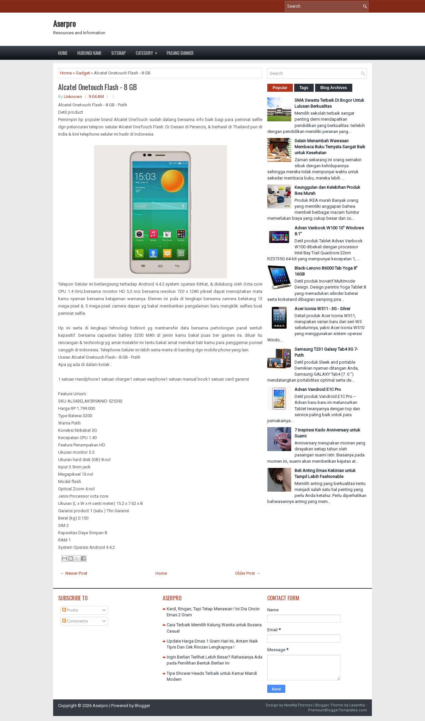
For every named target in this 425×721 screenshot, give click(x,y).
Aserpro (64, 23)
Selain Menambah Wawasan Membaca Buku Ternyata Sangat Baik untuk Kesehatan (330, 146)
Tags (303, 87)
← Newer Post (73, 573)
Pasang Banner (180, 53)
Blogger (142, 705)
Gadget (83, 72)
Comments (75, 621)
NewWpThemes (298, 705)
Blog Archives (333, 87)
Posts (70, 610)
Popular (280, 87)
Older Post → (247, 573)
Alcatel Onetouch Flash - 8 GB (97, 86)
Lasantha (357, 705)
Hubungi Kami (89, 53)
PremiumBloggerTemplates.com (337, 710)
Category (149, 51)
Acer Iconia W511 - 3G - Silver (322, 308)
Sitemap (118, 53)
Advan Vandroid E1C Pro (318, 389)
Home (62, 53)
